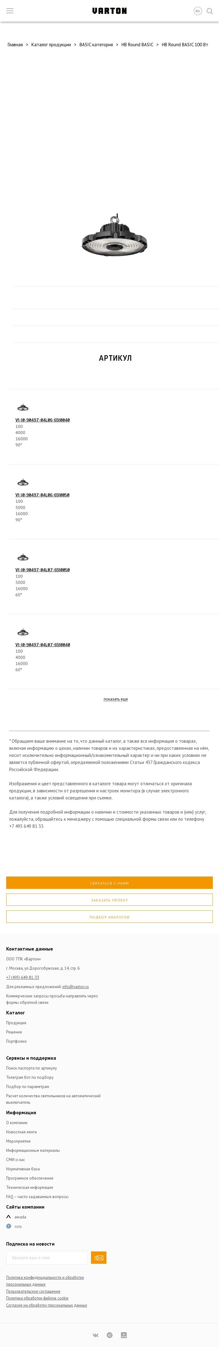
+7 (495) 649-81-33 (22, 977)
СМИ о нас (15, 1159)
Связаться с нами (109, 883)
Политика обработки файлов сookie (37, 1298)
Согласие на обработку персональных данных (46, 1305)
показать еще (116, 699)
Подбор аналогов (109, 917)
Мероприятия (18, 1141)
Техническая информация (29, 1187)
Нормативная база (23, 1169)
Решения (14, 1032)
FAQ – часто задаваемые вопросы (37, 1196)
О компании (16, 1122)
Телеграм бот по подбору (29, 1077)
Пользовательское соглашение (33, 1291)
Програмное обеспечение (29, 1178)
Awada (20, 1217)
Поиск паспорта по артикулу (31, 1068)
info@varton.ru (75, 986)
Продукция (16, 1022)
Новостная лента (21, 1132)
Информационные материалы (33, 1150)
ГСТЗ (18, 1226)
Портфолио (16, 1041)
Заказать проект (109, 900)
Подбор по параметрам (27, 1086)
